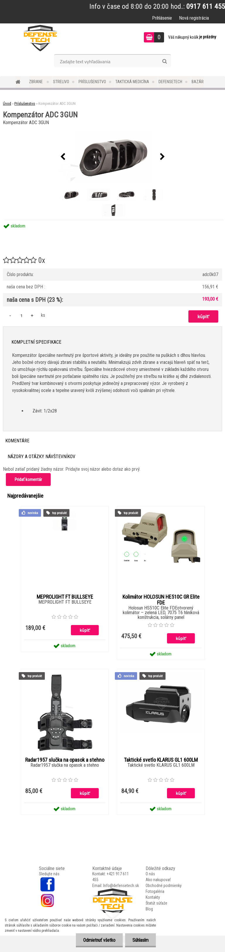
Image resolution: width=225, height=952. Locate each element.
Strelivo (61, 81)
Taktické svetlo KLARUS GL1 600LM (161, 760)
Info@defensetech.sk (121, 885)
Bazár (198, 81)
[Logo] (40, 38)
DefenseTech (170, 81)
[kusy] (21, 315)
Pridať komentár (28, 479)
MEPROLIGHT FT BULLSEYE (65, 597)
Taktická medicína (132, 81)
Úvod (7, 103)
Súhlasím (140, 940)
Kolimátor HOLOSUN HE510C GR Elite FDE (161, 600)
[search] (164, 61)
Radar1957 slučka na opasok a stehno (64, 760)
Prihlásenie (162, 18)
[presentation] (63, 157)
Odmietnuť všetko (99, 940)
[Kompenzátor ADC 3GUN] (112, 157)
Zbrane (36, 81)
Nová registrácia (194, 18)
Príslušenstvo (92, 81)
